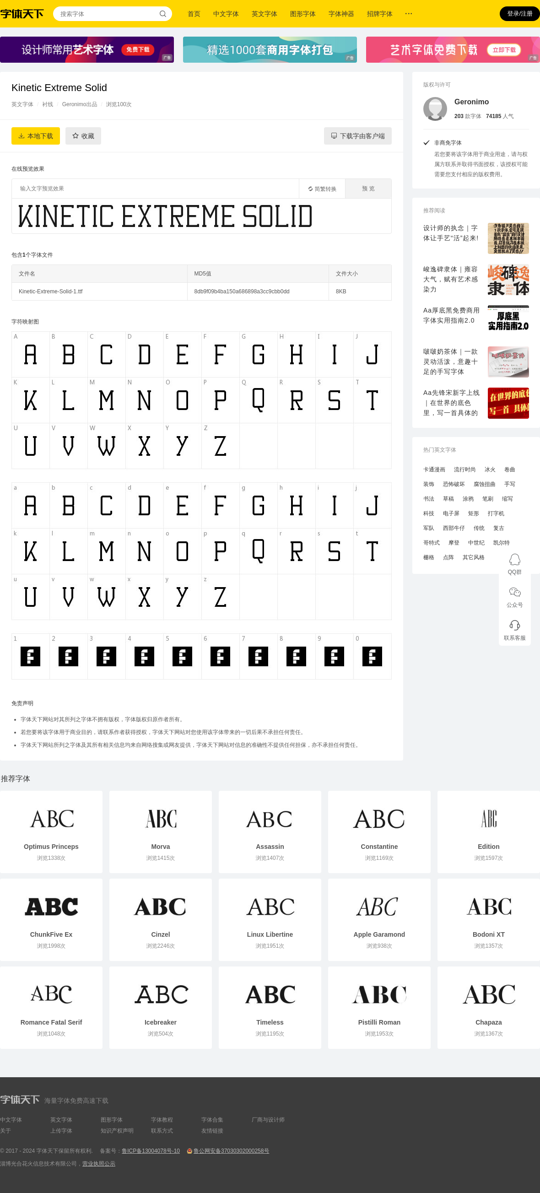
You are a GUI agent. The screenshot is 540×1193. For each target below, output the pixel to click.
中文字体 (226, 13)
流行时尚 (465, 469)
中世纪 (476, 543)
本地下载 (40, 136)
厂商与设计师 (268, 1120)
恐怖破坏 (454, 484)
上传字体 (61, 1131)
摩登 (453, 543)
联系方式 (162, 1131)
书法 (428, 499)
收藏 (87, 136)
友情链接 (212, 1131)
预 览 (368, 188)
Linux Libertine (270, 934)
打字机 (496, 513)
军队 (428, 528)
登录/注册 (520, 13)
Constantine (379, 846)
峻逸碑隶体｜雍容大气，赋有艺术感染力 (450, 279)
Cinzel (160, 934)
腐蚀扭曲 (485, 484)
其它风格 (474, 557)
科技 (428, 513)
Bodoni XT (489, 934)
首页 (194, 13)
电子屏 (451, 513)
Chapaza (488, 1022)
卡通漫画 (434, 469)
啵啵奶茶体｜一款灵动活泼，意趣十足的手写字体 (450, 361)
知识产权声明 (117, 1131)
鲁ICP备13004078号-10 (151, 1151)
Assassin (270, 846)
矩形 (473, 513)
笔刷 (487, 499)
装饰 (428, 484)
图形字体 (303, 13)
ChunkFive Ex (51, 934)
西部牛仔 (454, 528)
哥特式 (431, 543)
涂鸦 (468, 499)
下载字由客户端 (362, 136)
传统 (479, 528)
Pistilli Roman (379, 1022)
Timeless (270, 1022)
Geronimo (471, 102)
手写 (509, 484)
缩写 (507, 499)
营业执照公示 (98, 1164)
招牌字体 (380, 13)
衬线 (47, 104)
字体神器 (341, 13)
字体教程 (162, 1120)
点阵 (448, 557)
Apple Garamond (379, 934)
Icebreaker (161, 1022)
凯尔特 (501, 543)
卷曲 (509, 469)
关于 (5, 1131)
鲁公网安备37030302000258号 (231, 1151)
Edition (488, 846)
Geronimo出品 (79, 104)
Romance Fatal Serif (51, 1022)
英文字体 (264, 13)
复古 (498, 528)
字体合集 (212, 1120)
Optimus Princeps (51, 846)
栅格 (428, 557)
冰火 (490, 469)
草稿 (448, 499)
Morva (160, 846)
